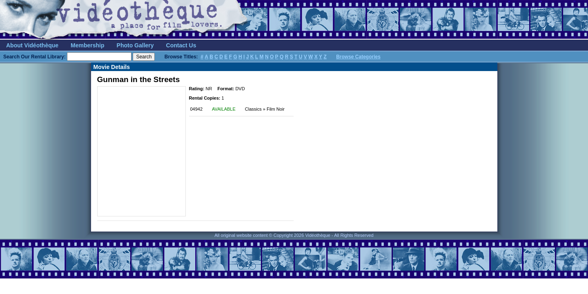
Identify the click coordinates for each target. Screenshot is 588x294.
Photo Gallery (135, 45)
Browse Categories (358, 57)
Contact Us (181, 45)
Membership (87, 45)
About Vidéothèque (32, 45)
